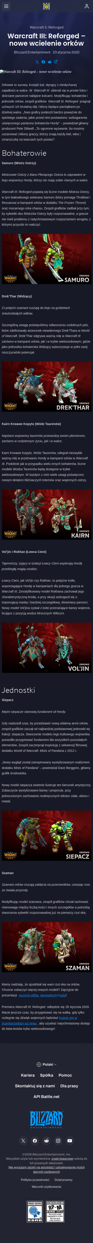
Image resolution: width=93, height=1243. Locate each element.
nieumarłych (48, 995)
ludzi (62, 995)
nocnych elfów (28, 995)
